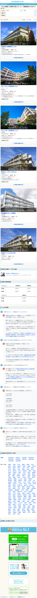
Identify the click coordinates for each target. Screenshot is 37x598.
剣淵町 (31, 490)
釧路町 (32, 509)
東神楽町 (28, 486)
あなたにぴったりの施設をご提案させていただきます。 (20, 424)
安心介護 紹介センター (5, 596)
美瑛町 (28, 488)
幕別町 (29, 507)
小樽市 (14, 464)
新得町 (24, 506)
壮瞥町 (23, 501)
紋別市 (32, 467)
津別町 (34, 496)
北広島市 (14, 472)
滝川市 (32, 469)
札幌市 (2, 457)
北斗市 (24, 472)
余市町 (29, 482)
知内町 (18, 474)
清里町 (14, 498)
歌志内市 (14, 470)
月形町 (9, 485)
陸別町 (23, 509)
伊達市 (9, 472)
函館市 (9, 464)
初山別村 (28, 493)
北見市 (9, 466)
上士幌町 (14, 506)
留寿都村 (30, 478)
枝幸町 (29, 494)
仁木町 (24, 482)
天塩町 (9, 494)
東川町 (23, 488)
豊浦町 (18, 501)
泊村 (34, 480)
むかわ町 (20, 502)
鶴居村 (29, 510)
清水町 (29, 506)
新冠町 (34, 502)
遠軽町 (15, 499)
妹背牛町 (26, 485)
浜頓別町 (19, 494)
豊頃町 (9, 509)
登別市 (29, 470)
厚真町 (32, 501)
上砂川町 (20, 483)
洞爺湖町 (10, 502)
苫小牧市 (34, 466)
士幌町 (9, 506)
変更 (21, 10)
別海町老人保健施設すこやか (9, 46)
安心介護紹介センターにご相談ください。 (22, 446)
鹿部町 (33, 474)
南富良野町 (17, 490)
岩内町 (29, 480)
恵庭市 (34, 470)
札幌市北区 (18, 457)
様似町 (14, 504)
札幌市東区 (24, 457)
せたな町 (24, 477)
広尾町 (24, 507)
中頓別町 (25, 494)
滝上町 (24, 499)
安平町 (15, 502)
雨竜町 (9, 486)
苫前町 (18, 493)
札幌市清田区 (18, 460)
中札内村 (10, 507)
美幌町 (29, 496)
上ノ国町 (28, 475)
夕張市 (14, 466)
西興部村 (34, 499)
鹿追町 (19, 506)
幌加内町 (30, 491)
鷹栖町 (23, 486)
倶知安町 (20, 480)
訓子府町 (25, 498)
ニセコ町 (20, 478)
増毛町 (9, 493)
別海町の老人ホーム (21, 596)
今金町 (18, 477)
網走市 (24, 466)
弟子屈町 (24, 510)
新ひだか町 (25, 504)
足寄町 (18, 509)
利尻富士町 (19, 496)
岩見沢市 (19, 466)
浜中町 (14, 510)
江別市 (23, 467)
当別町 (29, 472)
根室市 (23, 469)
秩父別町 (31, 485)
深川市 (19, 470)
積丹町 (15, 482)
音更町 (30, 504)
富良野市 (25, 470)
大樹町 (19, 507)
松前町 (9, 474)
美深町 (14, 491)
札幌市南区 (18, 459)
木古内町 (24, 474)
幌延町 (25, 496)
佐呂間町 (10, 499)
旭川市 (18, 464)
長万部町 (18, 475)
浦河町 (9, 504)
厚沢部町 (34, 475)
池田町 (33, 507)
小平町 (14, 493)
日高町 (25, 502)
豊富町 (34, 494)
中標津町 (14, 512)
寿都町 (33, 477)
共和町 (25, 480)
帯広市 (32, 464)
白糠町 (33, 510)
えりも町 (19, 504)
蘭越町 (15, 478)
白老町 (28, 501)
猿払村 (14, 494)
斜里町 (9, 498)
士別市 (9, 469)
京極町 (15, 480)
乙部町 (9, 477)
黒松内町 (10, 478)
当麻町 (33, 486)
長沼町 (29, 483)
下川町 (9, 491)
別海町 (7, 343)
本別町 (14, 509)
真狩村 (25, 478)
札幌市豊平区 (11, 459)
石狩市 (19, 472)
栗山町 (34, 483)
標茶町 (18, 510)
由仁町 (25, 483)
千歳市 (28, 469)
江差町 (23, 475)
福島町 (14, 474)
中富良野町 (10, 490)
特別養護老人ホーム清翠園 (8, 213)
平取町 (29, 502)
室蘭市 (23, 464)
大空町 (14, 501)
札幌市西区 (24, 459)
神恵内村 (10, 482)
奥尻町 (14, 477)
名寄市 (14, 469)
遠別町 (33, 493)
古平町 (19, 482)
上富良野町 (33, 488)
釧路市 (28, 464)
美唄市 (14, 467)
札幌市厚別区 (31, 459)
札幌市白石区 (31, 457)
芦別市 (18, 467)
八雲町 (13, 475)
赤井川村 (34, 482)
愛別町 (14, 488)
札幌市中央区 (11, 457)
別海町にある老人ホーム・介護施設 (13, 315)
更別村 (15, 507)
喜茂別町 (10, 480)
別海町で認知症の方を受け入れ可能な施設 (25, 368)
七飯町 (29, 474)
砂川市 (9, 470)
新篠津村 (34, 472)
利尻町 (14, 496)
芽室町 (33, 506)
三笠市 (18, 469)
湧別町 (19, 499)
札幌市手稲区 (11, 460)
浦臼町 (14, 485)
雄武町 (9, 501)
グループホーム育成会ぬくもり (9, 86)
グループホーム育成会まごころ (9, 130)
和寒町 (27, 490)
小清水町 (19, 498)
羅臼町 (24, 512)
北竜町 (14, 486)
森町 (9, 475)
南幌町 (9, 483)
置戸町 (29, 498)
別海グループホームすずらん (9, 172)
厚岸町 (9, 510)
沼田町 (18, 486)
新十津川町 (19, 485)
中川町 (25, 491)
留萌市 (29, 466)
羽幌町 (23, 493)
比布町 (9, 488)
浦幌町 (28, 509)
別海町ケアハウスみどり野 (8, 253)
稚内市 (9, 467)
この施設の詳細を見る (18, 57)
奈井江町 (14, 483)
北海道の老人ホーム (13, 596)
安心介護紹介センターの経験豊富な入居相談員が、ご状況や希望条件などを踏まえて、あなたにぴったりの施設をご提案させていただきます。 (20, 334)
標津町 (19, 512)
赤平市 (28, 467)
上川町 (18, 488)
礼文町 (9, 496)
